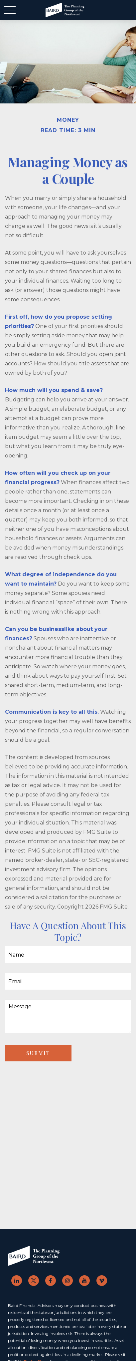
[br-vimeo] (101, 1280)
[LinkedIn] (16, 1280)
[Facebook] (50, 1280)
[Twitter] (33, 1280)
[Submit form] (38, 1053)
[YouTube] (84, 1280)
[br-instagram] (67, 1280)
